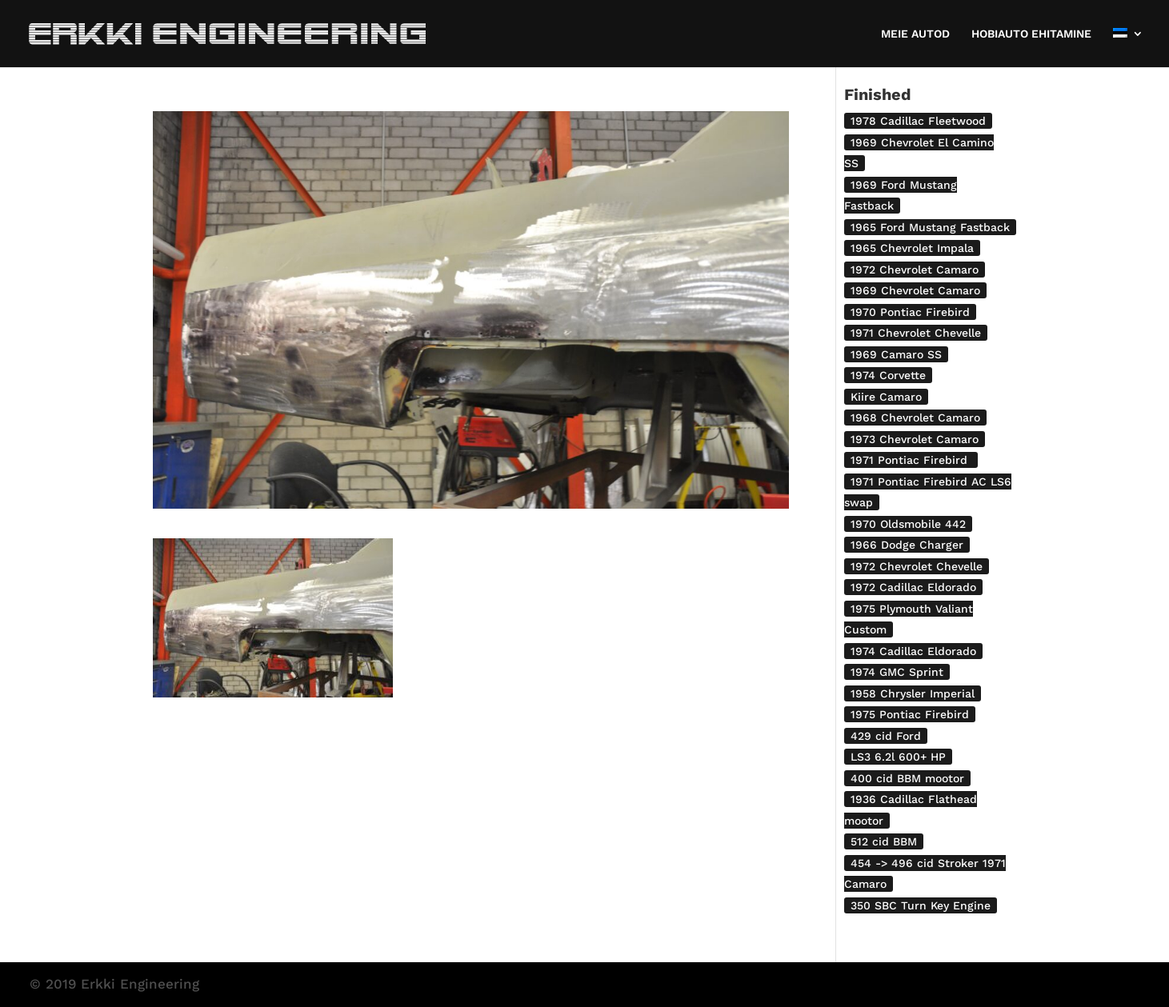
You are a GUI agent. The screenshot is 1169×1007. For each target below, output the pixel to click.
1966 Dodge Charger (907, 544)
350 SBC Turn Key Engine (921, 905)
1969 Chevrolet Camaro (915, 290)
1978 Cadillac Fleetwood (918, 120)
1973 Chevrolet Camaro (915, 439)
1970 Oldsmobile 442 (908, 523)
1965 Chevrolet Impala (912, 248)
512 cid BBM (884, 841)
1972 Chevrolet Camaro (915, 269)
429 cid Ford (886, 735)
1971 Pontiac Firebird (911, 460)
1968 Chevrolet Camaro (915, 417)
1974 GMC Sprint (897, 671)
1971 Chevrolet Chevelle (916, 332)
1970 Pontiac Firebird (910, 312)
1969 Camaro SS (896, 354)
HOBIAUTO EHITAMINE (1031, 34)
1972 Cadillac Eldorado (913, 587)
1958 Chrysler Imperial (913, 693)
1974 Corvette (888, 375)
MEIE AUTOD (915, 34)
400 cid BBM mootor (907, 778)
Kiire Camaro (886, 396)
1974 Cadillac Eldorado (913, 651)
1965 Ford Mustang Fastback (930, 227)
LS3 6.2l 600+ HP (898, 756)
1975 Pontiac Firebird (910, 714)
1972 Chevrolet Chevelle (917, 566)
